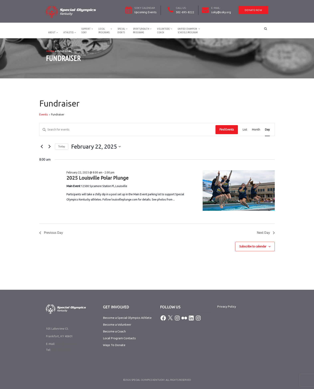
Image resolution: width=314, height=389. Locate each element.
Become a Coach (114, 331)
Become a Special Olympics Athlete (127, 317)
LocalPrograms (104, 30)
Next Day (266, 232)
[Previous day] (41, 146)
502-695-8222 (185, 12)
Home (50, 51)
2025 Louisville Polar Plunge (97, 178)
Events (43, 114)
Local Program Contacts (119, 338)
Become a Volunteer (117, 324)
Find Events (226, 129)
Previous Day (51, 232)
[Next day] (49, 146)
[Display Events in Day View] (267, 129)
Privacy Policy (226, 306)
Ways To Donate (114, 345)
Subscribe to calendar (252, 246)
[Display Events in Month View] (256, 129)
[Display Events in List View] (245, 129)
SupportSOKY (86, 30)
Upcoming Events (145, 12)
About (52, 32)
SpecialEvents (121, 30)
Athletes (68, 32)
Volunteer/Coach (163, 30)
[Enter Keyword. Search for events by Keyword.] (127, 129)
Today (61, 146)
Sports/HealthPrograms (141, 30)
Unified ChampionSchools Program (188, 30)
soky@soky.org (221, 12)
